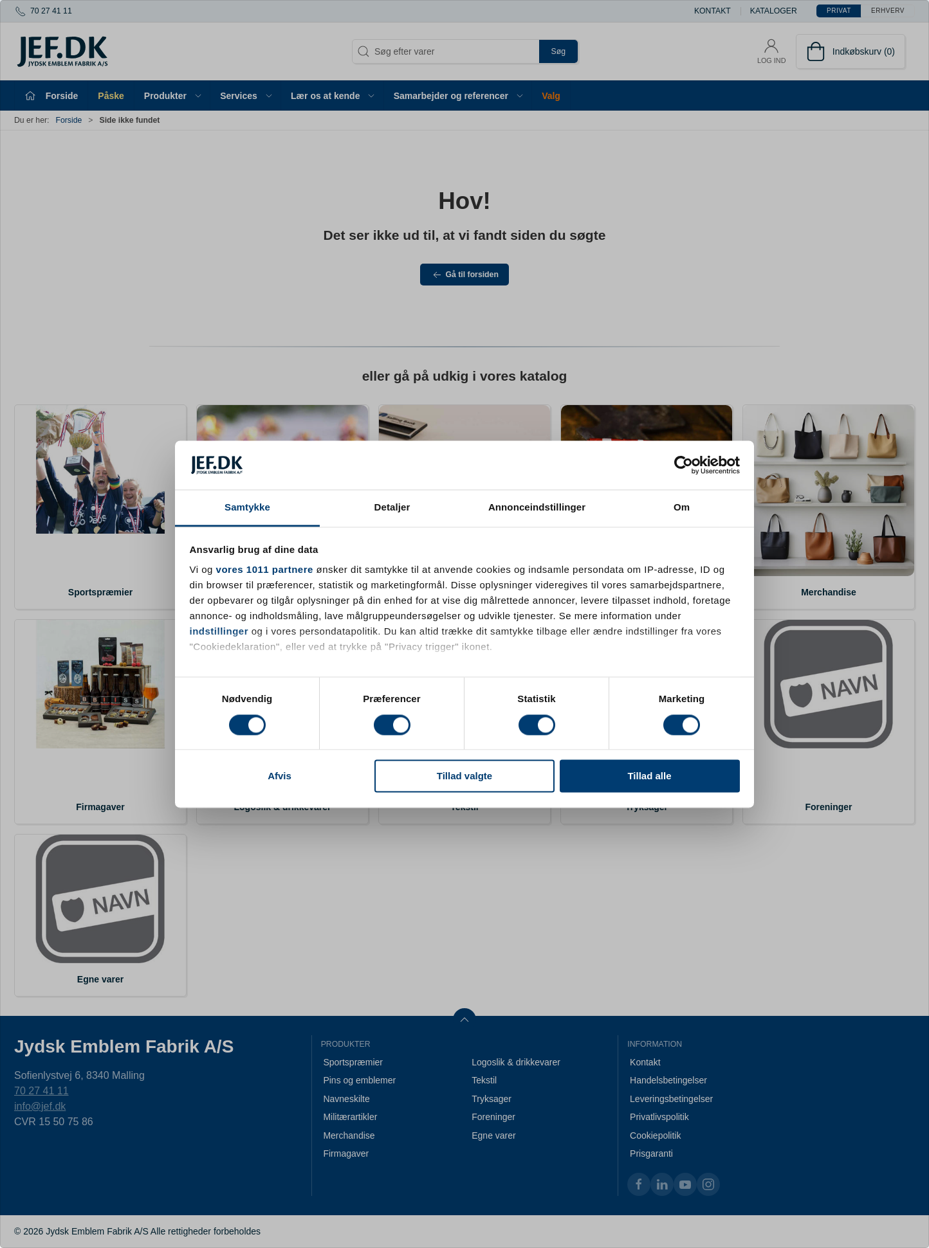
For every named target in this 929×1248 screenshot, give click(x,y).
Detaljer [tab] (392, 507)
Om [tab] (682, 507)
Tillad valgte (464, 776)
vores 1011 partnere (264, 570)
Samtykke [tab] (247, 507)
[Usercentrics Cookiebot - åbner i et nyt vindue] (683, 465)
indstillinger (219, 631)
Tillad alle (649, 776)
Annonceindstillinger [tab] (536, 507)
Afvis (279, 776)
